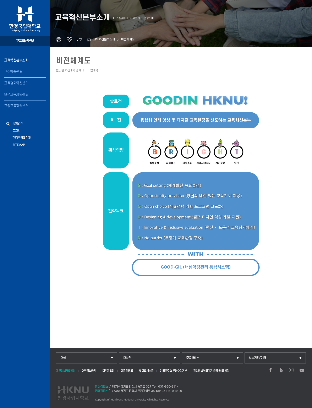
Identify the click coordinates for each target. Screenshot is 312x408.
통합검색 (17, 123)
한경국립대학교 (21, 138)
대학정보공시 (89, 370)
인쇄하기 (59, 39)
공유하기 (80, 39)
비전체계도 (128, 39)
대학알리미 (108, 370)
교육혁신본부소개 (16, 60)
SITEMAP (18, 145)
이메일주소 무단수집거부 (173, 370)
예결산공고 (127, 370)
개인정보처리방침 (65, 370)
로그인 (16, 131)
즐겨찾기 (69, 39)
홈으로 (89, 39)
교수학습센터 (13, 72)
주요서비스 (192, 358)
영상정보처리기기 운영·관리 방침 (211, 370)
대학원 (127, 358)
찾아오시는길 (146, 370)
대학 (63, 358)
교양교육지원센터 (16, 106)
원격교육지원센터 (16, 95)
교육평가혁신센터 (16, 83)
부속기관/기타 (257, 358)
